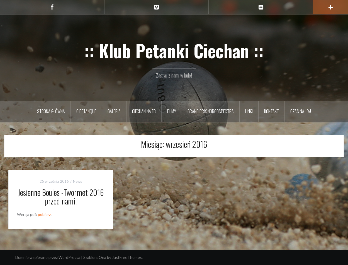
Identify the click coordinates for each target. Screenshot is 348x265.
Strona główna (51, 111)
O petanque (86, 111)
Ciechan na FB (144, 111)
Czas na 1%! (300, 111)
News (77, 181)
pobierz (44, 214)
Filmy (171, 111)
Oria (102, 257)
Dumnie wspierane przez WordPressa (47, 257)
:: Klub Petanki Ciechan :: (174, 50)
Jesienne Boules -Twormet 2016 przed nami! (61, 197)
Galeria (114, 111)
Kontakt (271, 111)
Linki (249, 111)
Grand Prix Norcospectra (211, 111)
